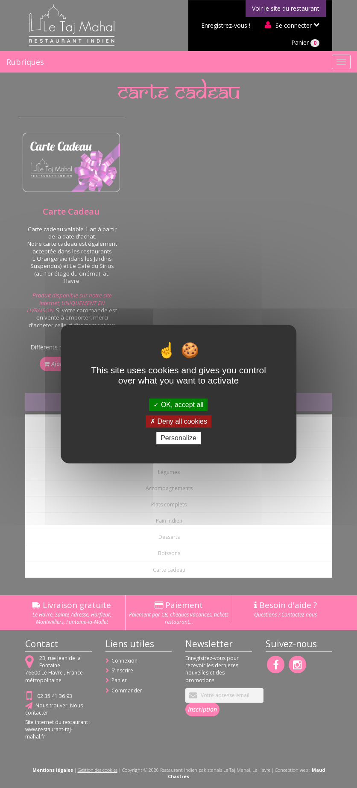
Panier (305, 42)
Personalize (178, 438)
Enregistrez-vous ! (225, 25)
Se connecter (293, 25)
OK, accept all (178, 404)
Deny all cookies (178, 421)
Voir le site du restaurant (285, 8)
